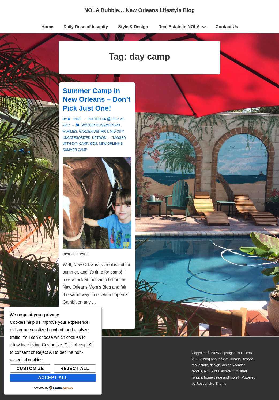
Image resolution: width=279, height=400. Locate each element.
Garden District (93, 131)
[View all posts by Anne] (75, 119)
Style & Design (133, 26)
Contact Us (227, 26)
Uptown (99, 138)
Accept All (53, 377)
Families (70, 131)
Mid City (116, 131)
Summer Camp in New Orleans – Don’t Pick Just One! (96, 99)
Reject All (74, 368)
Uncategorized (76, 138)
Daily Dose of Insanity (85, 26)
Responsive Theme (211, 383)
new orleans (111, 144)
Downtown (110, 125)
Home (47, 26)
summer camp (75, 150)
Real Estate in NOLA (183, 26)
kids (93, 144)
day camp (80, 144)
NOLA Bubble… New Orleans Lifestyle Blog (139, 10)
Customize (30, 368)
